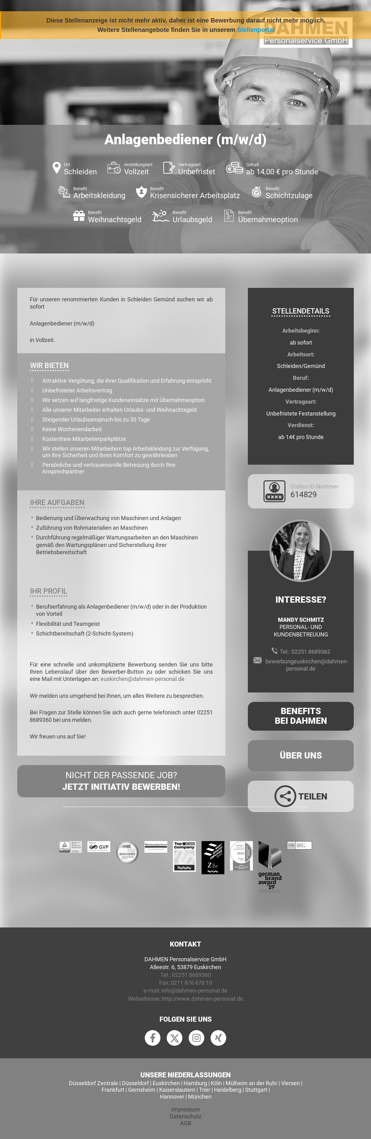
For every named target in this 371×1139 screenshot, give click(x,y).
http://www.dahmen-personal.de (202, 998)
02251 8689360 (191, 975)
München (200, 1096)
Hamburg (195, 1083)
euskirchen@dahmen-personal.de (143, 679)
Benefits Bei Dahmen (301, 716)
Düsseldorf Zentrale (93, 1083)
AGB (185, 1123)
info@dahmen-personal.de (194, 990)
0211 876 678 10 (191, 982)
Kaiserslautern (177, 1089)
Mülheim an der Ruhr (251, 1083)
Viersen (290, 1083)
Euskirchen (166, 1083)
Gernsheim (141, 1089)
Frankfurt (113, 1089)
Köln (216, 1083)
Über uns (301, 755)
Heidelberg (227, 1089)
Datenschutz (185, 1116)
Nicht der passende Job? (121, 781)
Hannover (172, 1096)
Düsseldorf (135, 1083)
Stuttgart (256, 1089)
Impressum (185, 1109)
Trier (204, 1089)
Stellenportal (256, 29)
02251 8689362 (310, 651)
